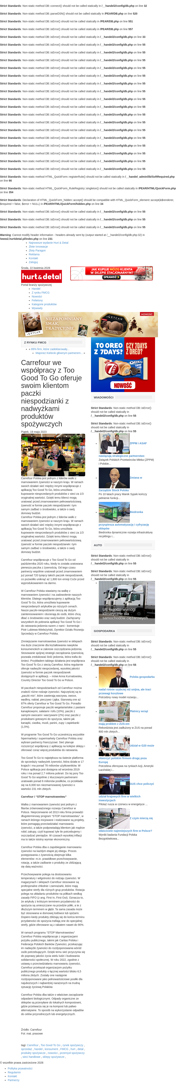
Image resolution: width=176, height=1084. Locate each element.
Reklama (34, 254)
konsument (51, 1049)
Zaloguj (33, 262)
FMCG (64, 1049)
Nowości (37, 296)
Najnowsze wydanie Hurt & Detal (48, 242)
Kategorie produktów (44, 304)
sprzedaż (26, 1049)
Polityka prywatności (20, 1068)
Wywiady (37, 308)
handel (38, 1049)
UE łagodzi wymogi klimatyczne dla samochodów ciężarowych (125, 613)
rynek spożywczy (73, 1045)
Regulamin (14, 1072)
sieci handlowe (31, 1056)
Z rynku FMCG (41, 292)
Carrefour (32, 1045)
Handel (36, 288)
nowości (53, 1052)
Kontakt (33, 258)
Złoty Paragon (37, 250)
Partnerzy (13, 1080)
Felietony (37, 300)
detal (80, 1049)
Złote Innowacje (38, 246)
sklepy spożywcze (53, 1056)
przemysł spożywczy (72, 1052)
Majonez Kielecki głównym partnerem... (59, 353)
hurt (73, 1049)
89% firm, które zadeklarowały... (50, 349)
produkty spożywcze (33, 1052)
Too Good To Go (50, 1045)
